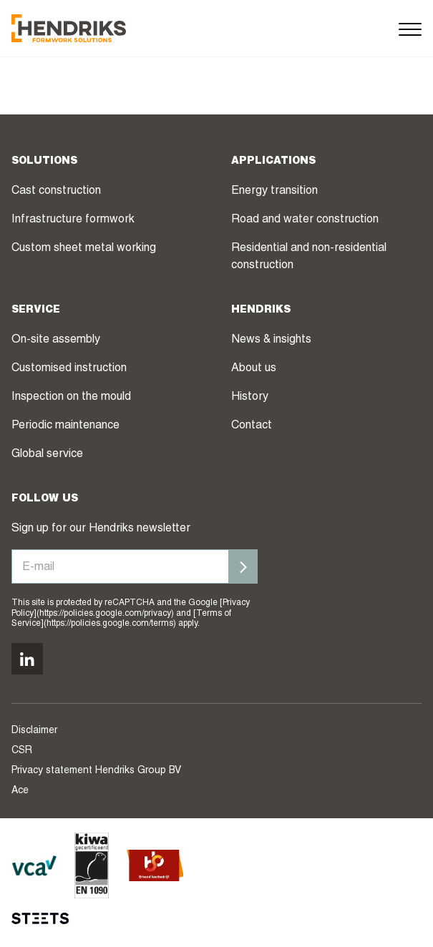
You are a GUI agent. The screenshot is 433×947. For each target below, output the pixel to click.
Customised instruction (69, 369)
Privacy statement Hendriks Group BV (96, 771)
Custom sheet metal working (83, 249)
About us (253, 369)
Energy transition (274, 191)
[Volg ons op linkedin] (27, 658)
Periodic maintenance (65, 426)
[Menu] (410, 28)
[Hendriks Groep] (68, 28)
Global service (47, 455)
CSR (21, 751)
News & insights (271, 340)
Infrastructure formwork (73, 220)
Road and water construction (305, 220)
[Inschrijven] (243, 566)
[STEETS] (40, 918)
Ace (20, 791)
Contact (251, 426)
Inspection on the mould (71, 397)
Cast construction (56, 191)
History (249, 397)
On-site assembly (55, 340)
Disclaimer (34, 731)
